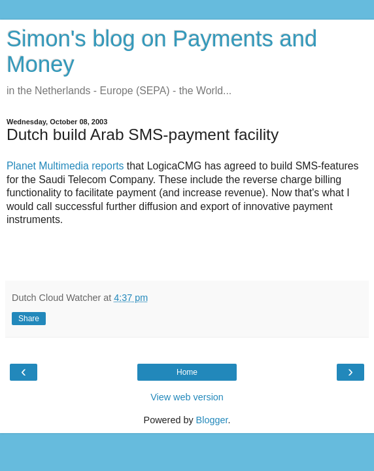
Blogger (212, 420)
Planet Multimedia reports (65, 165)
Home (187, 372)
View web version (187, 397)
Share (28, 318)
